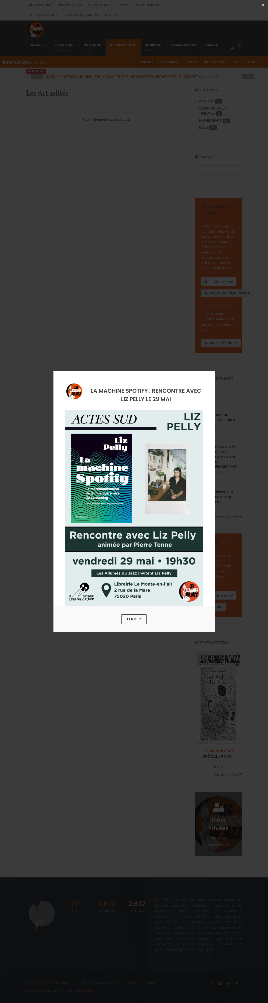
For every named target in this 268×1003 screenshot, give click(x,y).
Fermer (134, 619)
